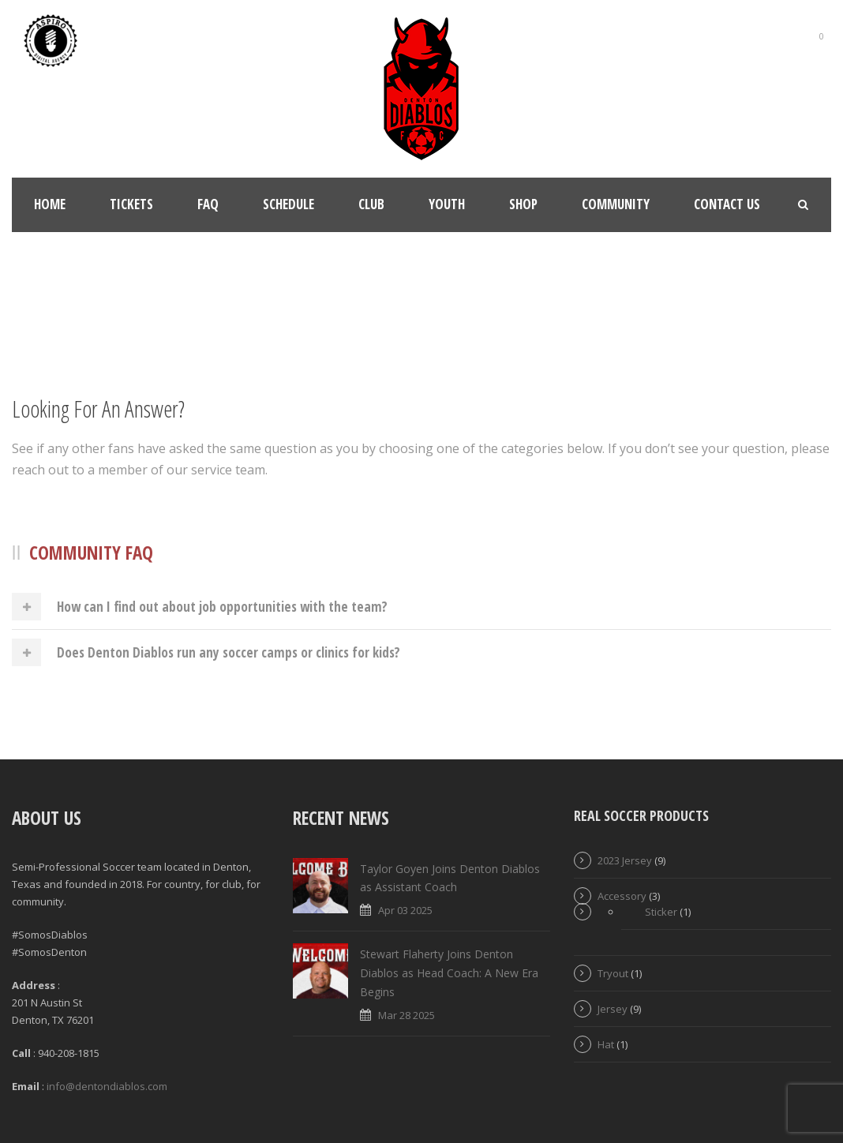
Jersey (613, 1009)
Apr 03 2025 (405, 910)
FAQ (208, 204)
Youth (447, 204)
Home (50, 204)
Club (371, 204)
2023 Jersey (625, 860)
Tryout (613, 973)
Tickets (131, 204)
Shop (523, 204)
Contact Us (727, 204)
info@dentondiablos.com (107, 1086)
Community (616, 204)
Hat (606, 1044)
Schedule (288, 204)
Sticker (661, 912)
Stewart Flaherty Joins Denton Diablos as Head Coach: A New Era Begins (449, 972)
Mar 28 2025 (406, 1015)
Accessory (622, 896)
